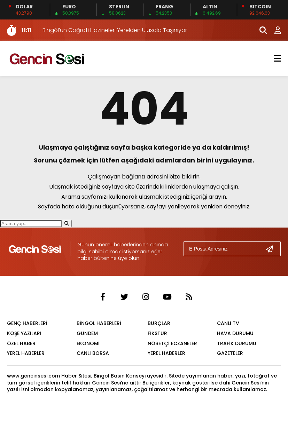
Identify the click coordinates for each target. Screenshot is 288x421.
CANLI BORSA (93, 353)
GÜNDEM (87, 333)
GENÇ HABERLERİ (27, 323)
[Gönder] (272, 248)
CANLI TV (228, 323)
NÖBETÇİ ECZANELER (172, 343)
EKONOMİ (88, 343)
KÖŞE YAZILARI (24, 333)
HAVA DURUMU (235, 333)
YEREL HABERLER (26, 353)
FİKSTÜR (157, 333)
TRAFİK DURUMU (236, 343)
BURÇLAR (159, 323)
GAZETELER (230, 353)
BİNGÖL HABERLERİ (99, 323)
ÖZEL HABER (21, 343)
